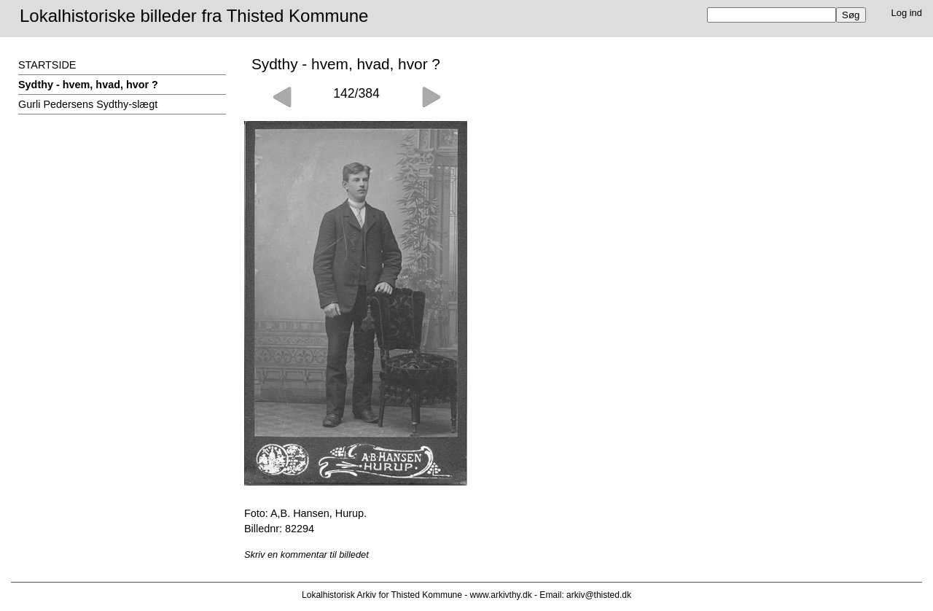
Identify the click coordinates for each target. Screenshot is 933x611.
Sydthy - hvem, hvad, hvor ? (88, 84)
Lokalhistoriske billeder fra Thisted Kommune (194, 16)
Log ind (907, 12)
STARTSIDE (47, 65)
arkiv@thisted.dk (598, 595)
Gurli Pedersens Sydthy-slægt (87, 104)
